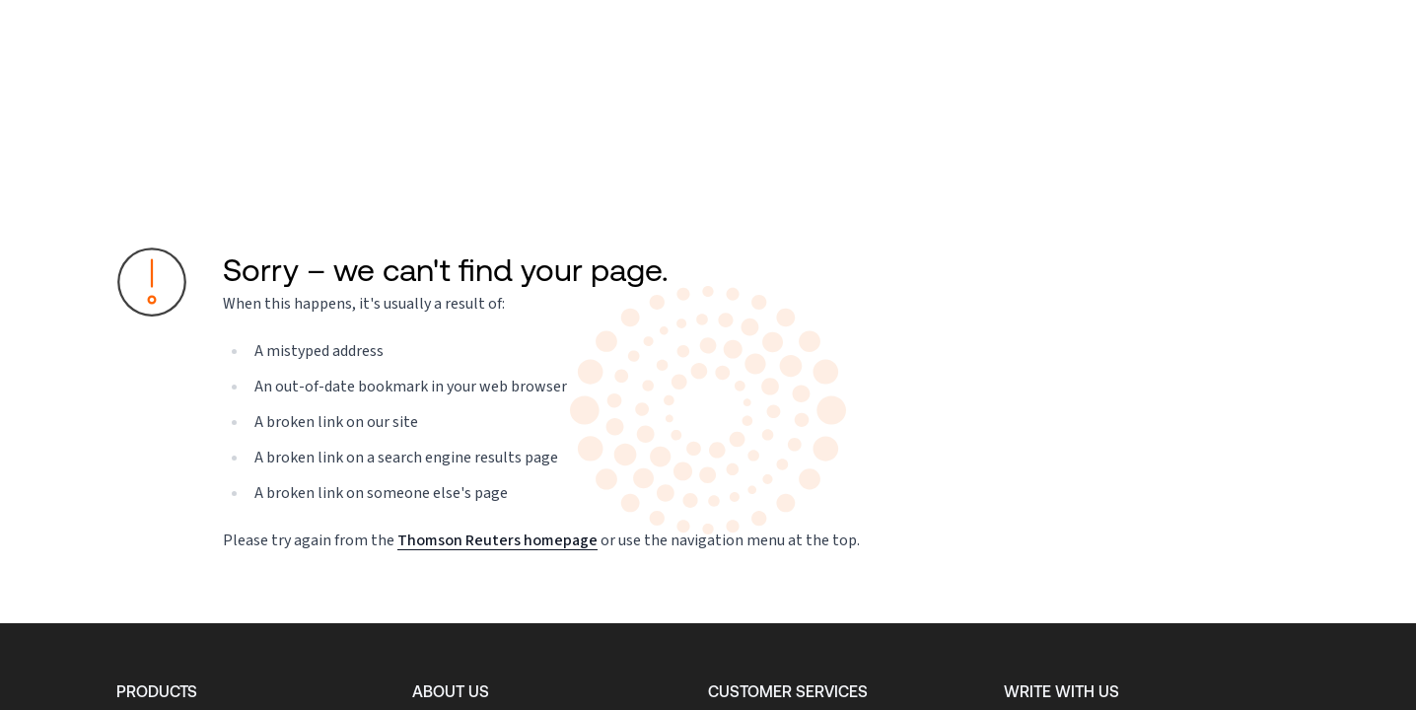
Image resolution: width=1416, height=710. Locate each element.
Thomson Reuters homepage (497, 540)
